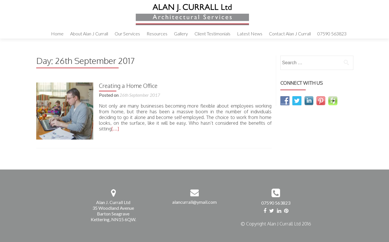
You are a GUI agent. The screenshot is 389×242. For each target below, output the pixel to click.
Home (57, 33)
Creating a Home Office (128, 85)
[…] (115, 129)
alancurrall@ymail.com (194, 202)
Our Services (127, 33)
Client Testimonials (212, 33)
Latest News (249, 33)
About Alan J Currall (89, 33)
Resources (157, 33)
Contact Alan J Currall (290, 33)
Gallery (181, 33)
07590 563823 (332, 33)
